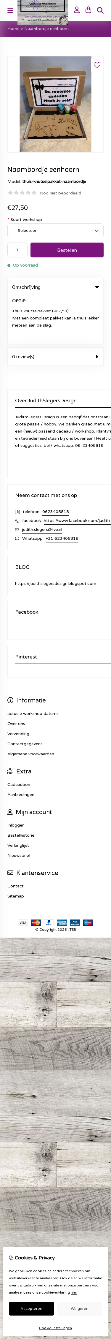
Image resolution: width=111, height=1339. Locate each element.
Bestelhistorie (20, 787)
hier (74, 1292)
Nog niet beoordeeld (60, 193)
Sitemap (15, 848)
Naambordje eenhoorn (46, 28)
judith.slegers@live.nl (42, 481)
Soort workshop (24, 219)
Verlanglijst (18, 797)
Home (13, 28)
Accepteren (31, 1308)
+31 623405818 (62, 490)
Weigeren (80, 1308)
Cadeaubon (18, 736)
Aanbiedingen (20, 746)
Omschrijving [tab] (55, 287)
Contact (15, 838)
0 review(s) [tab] (55, 308)
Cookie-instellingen (55, 1328)
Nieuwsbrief (18, 807)
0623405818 (55, 463)
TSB (73, 881)
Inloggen (16, 777)
